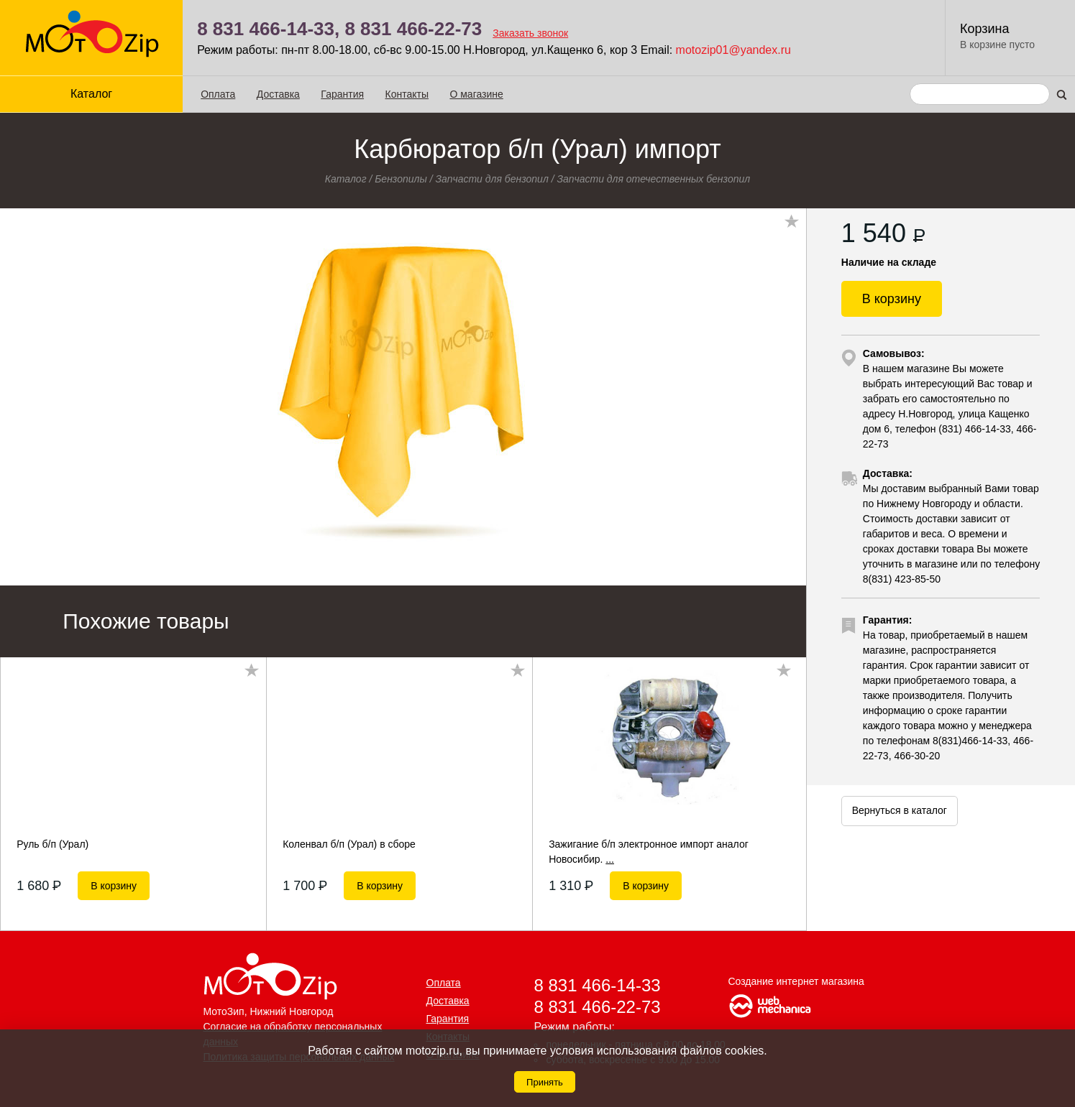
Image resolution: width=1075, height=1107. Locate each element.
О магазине (476, 94)
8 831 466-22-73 (413, 29)
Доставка (278, 94)
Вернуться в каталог (899, 810)
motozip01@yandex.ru (733, 50)
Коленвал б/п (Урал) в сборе (349, 844)
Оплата (218, 94)
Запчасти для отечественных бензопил (653, 179)
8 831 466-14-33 (597, 985)
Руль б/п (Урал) (52, 844)
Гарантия (342, 94)
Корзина (985, 29)
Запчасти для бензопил (491, 179)
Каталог (91, 94)
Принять (544, 1082)
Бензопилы (401, 179)
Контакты (407, 94)
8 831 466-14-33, (268, 29)
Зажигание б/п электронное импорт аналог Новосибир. (649, 851)
